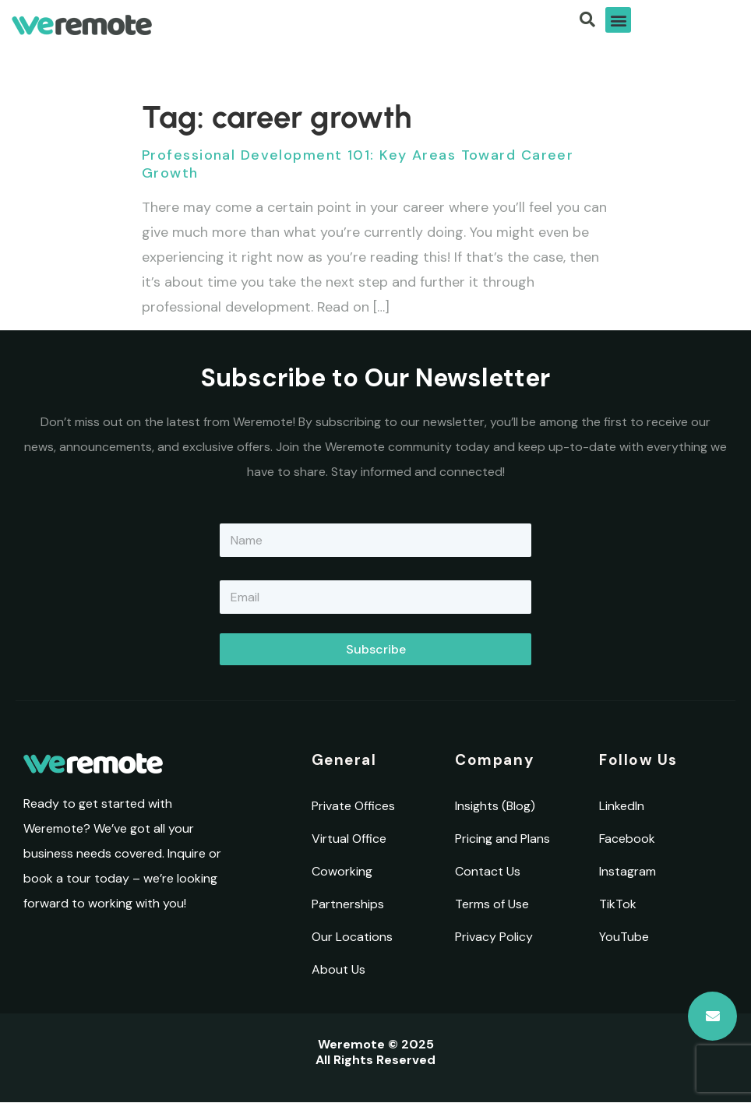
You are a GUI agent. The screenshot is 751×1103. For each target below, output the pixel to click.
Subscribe (376, 649)
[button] (618, 20)
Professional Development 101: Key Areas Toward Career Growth (357, 164)
